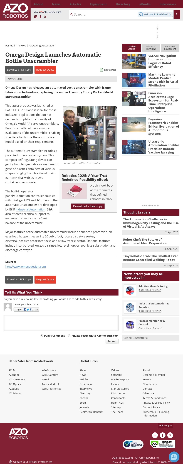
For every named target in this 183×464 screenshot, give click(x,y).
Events (115, 384)
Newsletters (150, 384)
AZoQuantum (50, 374)
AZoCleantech (17, 379)
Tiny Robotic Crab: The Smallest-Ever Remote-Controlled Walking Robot (148, 245)
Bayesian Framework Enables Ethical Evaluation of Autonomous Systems (162, 117)
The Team (117, 412)
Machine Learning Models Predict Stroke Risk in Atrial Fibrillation (163, 79)
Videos (115, 370)
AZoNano (14, 374)
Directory (85, 393)
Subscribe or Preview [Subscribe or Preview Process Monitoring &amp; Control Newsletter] (150, 315)
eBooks (84, 398)
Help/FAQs (117, 402)
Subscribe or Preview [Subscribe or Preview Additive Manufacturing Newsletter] (150, 276)
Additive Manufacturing (153, 273)
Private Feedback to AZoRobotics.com (94, 335)
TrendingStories (131, 47)
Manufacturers (120, 388)
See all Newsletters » (136, 324)
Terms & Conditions (154, 398)
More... (176, 4)
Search (147, 379)
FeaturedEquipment (170, 47)
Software (116, 374)
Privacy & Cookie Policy (156, 402)
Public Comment (54, 335)
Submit (112, 341)
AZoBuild (14, 388)
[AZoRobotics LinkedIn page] (35, 17)
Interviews (86, 388)
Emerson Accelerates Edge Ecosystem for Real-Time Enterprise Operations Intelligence (162, 99)
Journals (84, 407)
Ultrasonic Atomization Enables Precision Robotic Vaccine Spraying (162, 136)
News (22, 45)
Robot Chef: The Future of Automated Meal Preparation (148, 229)
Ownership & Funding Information (156, 413)
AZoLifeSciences (51, 388)
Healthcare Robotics (91, 412)
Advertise (148, 393)
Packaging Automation (42, 45)
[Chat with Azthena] (174, 456)
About (83, 370)
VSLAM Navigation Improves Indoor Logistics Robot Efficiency (160, 60)
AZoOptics (15, 384)
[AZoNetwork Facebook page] (40, 17)
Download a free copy (87, 206)
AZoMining (15, 393)
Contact (147, 388)
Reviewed (110, 69)
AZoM (12, 370)
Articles (84, 379)
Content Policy (151, 407)
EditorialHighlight (151, 47)
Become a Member (154, 374)
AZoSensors (49, 370)
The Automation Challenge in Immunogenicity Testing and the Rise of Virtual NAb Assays (150, 212)
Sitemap (116, 407)
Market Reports (120, 379)
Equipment (86, 384)
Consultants (118, 398)
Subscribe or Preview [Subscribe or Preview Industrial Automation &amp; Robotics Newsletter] (150, 297)
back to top (165, 425)
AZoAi (45, 379)
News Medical (50, 384)
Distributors (118, 393)
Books (83, 402)
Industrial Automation (30, 209)
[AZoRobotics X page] (45, 17)
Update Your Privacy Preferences (30, 459)
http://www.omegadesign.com (25, 267)
